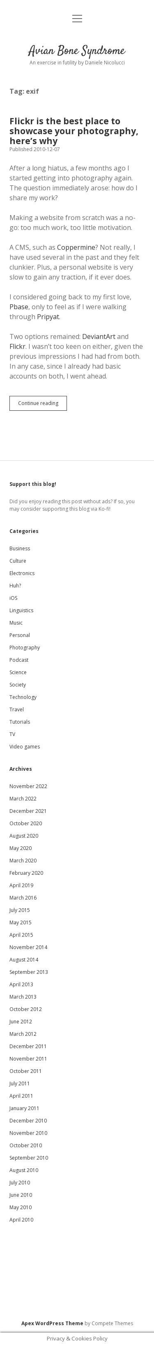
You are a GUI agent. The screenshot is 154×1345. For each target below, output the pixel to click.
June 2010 (20, 1194)
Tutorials (19, 721)
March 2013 (23, 996)
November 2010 (28, 1133)
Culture (17, 560)
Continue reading (42, 405)
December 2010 (28, 1120)
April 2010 (21, 1219)
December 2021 (28, 811)
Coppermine (76, 247)
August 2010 (23, 1170)
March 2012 (23, 1033)
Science (18, 672)
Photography (24, 647)
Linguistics (21, 610)
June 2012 (20, 1021)
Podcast (18, 659)
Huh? (15, 585)
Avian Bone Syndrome (77, 51)
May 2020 (20, 848)
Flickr (17, 346)
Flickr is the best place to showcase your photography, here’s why (73, 131)
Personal (19, 635)
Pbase (18, 306)
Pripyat (48, 316)
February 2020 (26, 872)
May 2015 (20, 922)
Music (16, 622)
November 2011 (28, 1058)
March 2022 (23, 798)
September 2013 (28, 972)
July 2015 (19, 910)
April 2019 (21, 885)
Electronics (21, 573)
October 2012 (25, 1009)
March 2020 (23, 860)
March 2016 (23, 897)
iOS (13, 597)
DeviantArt (98, 336)
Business (19, 548)
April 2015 (21, 934)
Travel (16, 709)
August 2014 (23, 959)
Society (17, 684)
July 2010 (19, 1182)
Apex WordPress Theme (52, 1323)
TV (12, 734)
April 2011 (21, 1095)
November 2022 (28, 786)
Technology (23, 697)
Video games (24, 746)
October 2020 (25, 823)
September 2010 (28, 1157)
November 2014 (28, 947)
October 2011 (25, 1071)
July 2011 (19, 1083)
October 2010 (25, 1145)
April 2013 (21, 984)
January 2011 (24, 1108)
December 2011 (28, 1046)
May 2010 (20, 1207)
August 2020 (23, 835)
